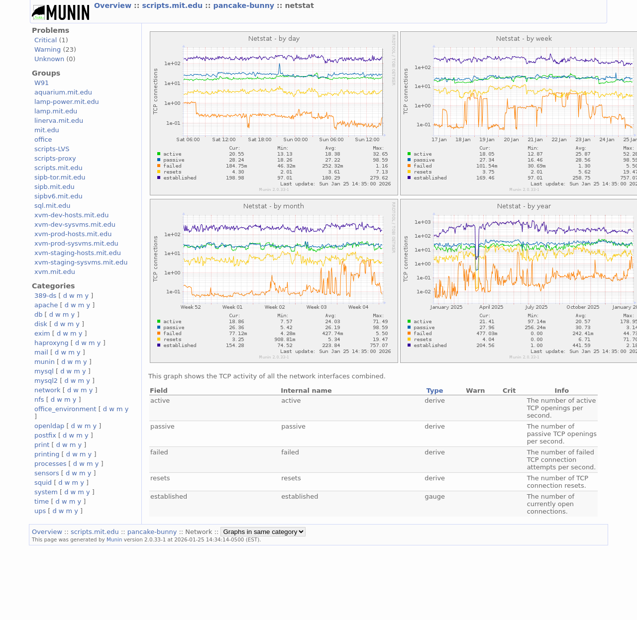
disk (40, 324)
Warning (47, 49)
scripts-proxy (55, 158)
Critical (45, 40)
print (41, 444)
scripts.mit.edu (173, 5)
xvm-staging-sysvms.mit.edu (80, 262)
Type (434, 390)
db (38, 314)
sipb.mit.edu (54, 186)
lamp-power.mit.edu (66, 101)
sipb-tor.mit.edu (60, 177)
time (41, 501)
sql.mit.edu (52, 205)
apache (46, 305)
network (47, 390)
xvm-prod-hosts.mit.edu (72, 234)
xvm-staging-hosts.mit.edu (77, 253)
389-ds (45, 295)
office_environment (65, 409)
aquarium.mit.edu (63, 92)
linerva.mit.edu (58, 120)
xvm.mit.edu (54, 271)
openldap (49, 426)
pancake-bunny (245, 5)
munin (44, 361)
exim (42, 333)
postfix (45, 435)
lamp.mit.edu (55, 111)
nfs (39, 399)
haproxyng (51, 343)
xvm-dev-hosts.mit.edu (71, 215)
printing (46, 454)
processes (50, 463)
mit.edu (46, 130)
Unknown (49, 59)
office (43, 139)
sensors (46, 473)
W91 (41, 83)
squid (43, 482)
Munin (114, 539)
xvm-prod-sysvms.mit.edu (76, 243)
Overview (114, 5)
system (46, 492)
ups (40, 511)
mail (41, 352)
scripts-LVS (51, 149)
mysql (44, 371)
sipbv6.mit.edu (58, 196)
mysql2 (46, 380)
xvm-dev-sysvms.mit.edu (74, 224)
